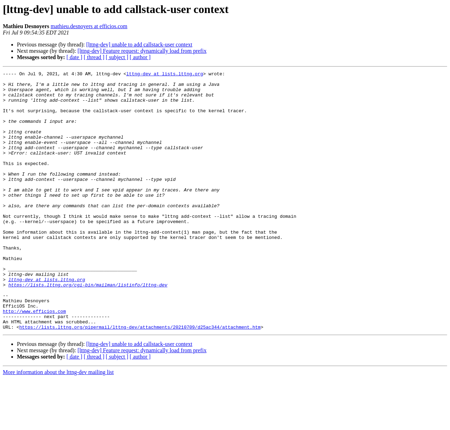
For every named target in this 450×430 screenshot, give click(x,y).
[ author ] (140, 57)
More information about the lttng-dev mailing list (58, 424)
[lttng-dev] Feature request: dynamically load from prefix (141, 51)
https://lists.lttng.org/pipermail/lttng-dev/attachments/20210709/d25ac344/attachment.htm (140, 378)
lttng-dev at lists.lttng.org (164, 74)
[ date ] (74, 57)
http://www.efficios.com (34, 359)
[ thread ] (94, 57)
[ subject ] (117, 57)
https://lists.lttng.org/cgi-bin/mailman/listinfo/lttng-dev (87, 328)
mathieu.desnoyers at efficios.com (89, 26)
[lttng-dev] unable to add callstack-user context (139, 45)
